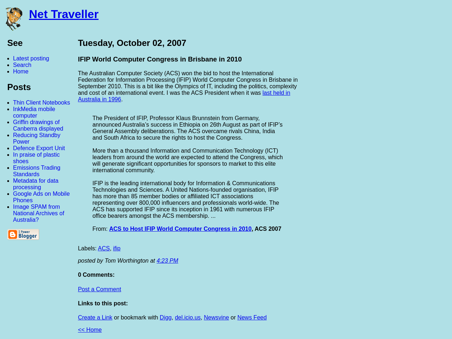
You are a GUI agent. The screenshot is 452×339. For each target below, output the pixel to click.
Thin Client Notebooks (41, 102)
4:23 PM (168, 261)
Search (22, 65)
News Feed (252, 317)
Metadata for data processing (35, 184)
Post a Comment (99, 289)
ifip (116, 248)
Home (21, 71)
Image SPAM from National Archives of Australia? (38, 213)
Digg (166, 317)
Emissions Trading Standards (36, 171)
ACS (104, 248)
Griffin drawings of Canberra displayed (38, 125)
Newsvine (216, 317)
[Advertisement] (372, 145)
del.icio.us (188, 317)
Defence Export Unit (39, 148)
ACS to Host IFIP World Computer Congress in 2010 (180, 229)
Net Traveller (64, 14)
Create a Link (95, 317)
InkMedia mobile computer (34, 112)
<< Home (90, 330)
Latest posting (31, 58)
